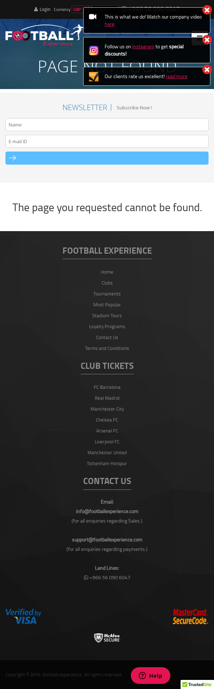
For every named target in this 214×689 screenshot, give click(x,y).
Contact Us (107, 337)
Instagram (143, 46)
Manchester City (107, 409)
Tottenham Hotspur (107, 463)
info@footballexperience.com (107, 511)
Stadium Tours (107, 315)
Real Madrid (107, 398)
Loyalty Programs (107, 326)
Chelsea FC (107, 419)
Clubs (107, 282)
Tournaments (107, 293)
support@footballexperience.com (107, 539)
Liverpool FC (107, 441)
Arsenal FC (107, 430)
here (109, 23)
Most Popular (107, 304)
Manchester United (107, 452)
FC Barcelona (107, 387)
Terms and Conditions (107, 348)
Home (107, 272)
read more (176, 76)
